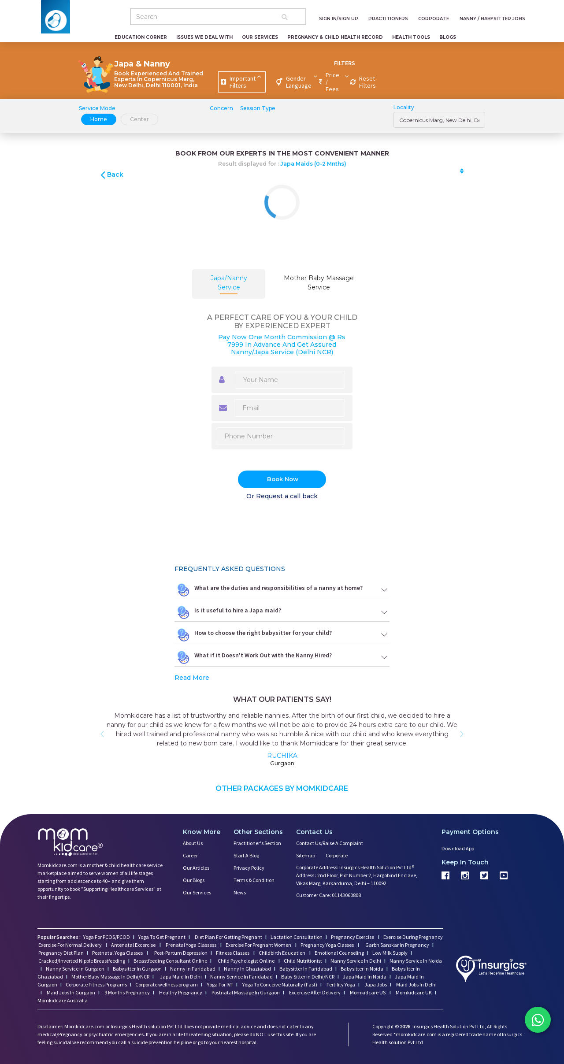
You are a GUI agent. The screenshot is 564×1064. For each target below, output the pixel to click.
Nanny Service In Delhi (355, 960)
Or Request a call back (282, 496)
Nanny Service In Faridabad (241, 976)
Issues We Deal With (204, 37)
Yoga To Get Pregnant (162, 937)
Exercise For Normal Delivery (70, 945)
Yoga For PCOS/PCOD (106, 937)
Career (190, 855)
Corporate (337, 855)
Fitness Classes (233, 952)
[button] (102, 734)
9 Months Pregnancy (127, 992)
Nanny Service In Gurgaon (75, 968)
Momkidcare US (367, 992)
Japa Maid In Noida (364, 976)
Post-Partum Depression (181, 952)
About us (193, 843)
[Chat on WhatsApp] (537, 1020)
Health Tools (411, 37)
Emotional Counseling (339, 952)
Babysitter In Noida (362, 968)
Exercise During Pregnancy (413, 937)
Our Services (260, 37)
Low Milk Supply (390, 952)
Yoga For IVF (219, 984)
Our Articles (196, 867)
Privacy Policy (249, 867)
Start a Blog (246, 855)
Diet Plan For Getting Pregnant (228, 937)
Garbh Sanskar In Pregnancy (397, 945)
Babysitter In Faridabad (305, 968)
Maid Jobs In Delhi (416, 984)
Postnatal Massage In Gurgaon (245, 992)
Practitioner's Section (257, 843)
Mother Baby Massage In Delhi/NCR (110, 976)
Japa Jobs (375, 984)
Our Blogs (193, 880)
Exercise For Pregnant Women (259, 945)
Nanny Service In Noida (416, 960)
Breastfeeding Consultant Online (170, 960)
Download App (458, 848)
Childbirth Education (282, 952)
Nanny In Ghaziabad (247, 968)
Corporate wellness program (166, 984)
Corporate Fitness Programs (96, 984)
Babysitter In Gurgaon (137, 968)
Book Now (282, 478)
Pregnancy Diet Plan (61, 952)
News (240, 892)
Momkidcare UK (413, 992)
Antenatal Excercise (133, 945)
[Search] (218, 16)
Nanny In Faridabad (192, 968)
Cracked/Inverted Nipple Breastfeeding (81, 960)
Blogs (447, 37)
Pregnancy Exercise (353, 937)
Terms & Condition (254, 880)
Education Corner (141, 37)
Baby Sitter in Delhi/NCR (307, 976)
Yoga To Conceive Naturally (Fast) (279, 984)
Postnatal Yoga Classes (118, 952)
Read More (191, 678)
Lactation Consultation (297, 937)
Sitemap (305, 855)
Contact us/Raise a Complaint (329, 843)
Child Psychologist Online (246, 960)
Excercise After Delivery (314, 992)
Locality (403, 107)
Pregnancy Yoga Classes (328, 945)
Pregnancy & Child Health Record (335, 37)
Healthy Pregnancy (180, 992)
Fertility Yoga (340, 984)
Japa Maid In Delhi (181, 976)
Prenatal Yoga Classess (191, 945)
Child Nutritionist (303, 960)
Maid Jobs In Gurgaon (70, 992)
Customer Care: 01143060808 (328, 895)
